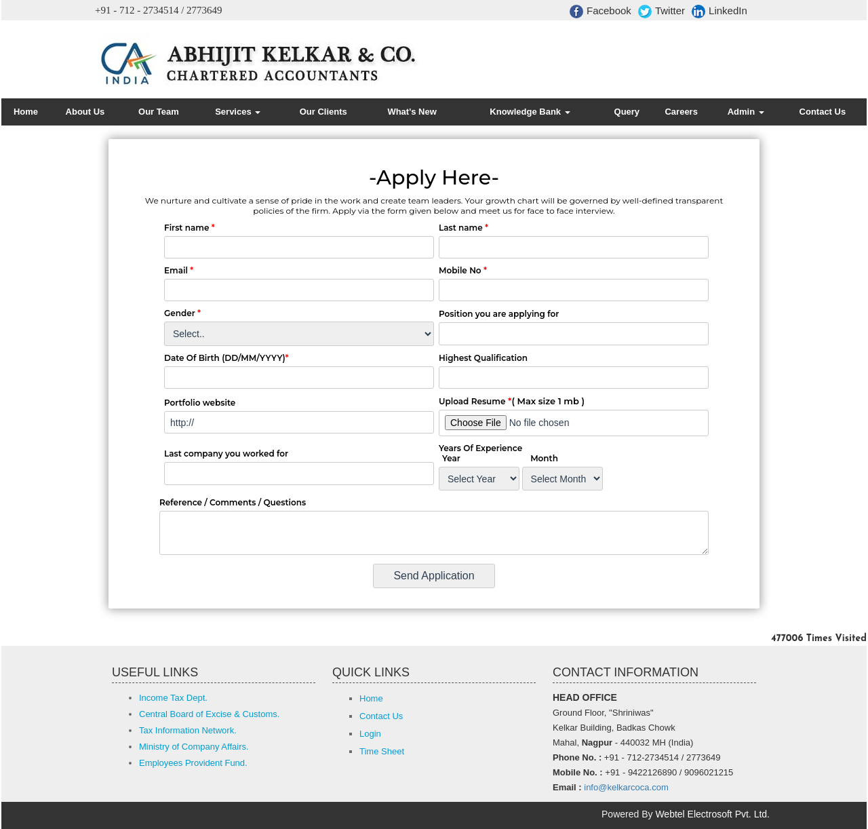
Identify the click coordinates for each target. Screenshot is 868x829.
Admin (746, 112)
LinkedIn (719, 11)
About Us (85, 112)
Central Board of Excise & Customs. (209, 714)
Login (370, 734)
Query (627, 112)
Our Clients (323, 112)
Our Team (158, 112)
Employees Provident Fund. (193, 763)
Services (237, 112)
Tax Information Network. (188, 730)
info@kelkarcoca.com (626, 787)
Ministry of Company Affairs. (194, 746)
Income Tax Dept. (173, 698)
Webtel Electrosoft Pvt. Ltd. (712, 814)
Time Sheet (381, 751)
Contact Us (823, 112)
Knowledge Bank (530, 112)
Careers (681, 112)
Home (26, 112)
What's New (411, 112)
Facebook (600, 11)
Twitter (661, 11)
